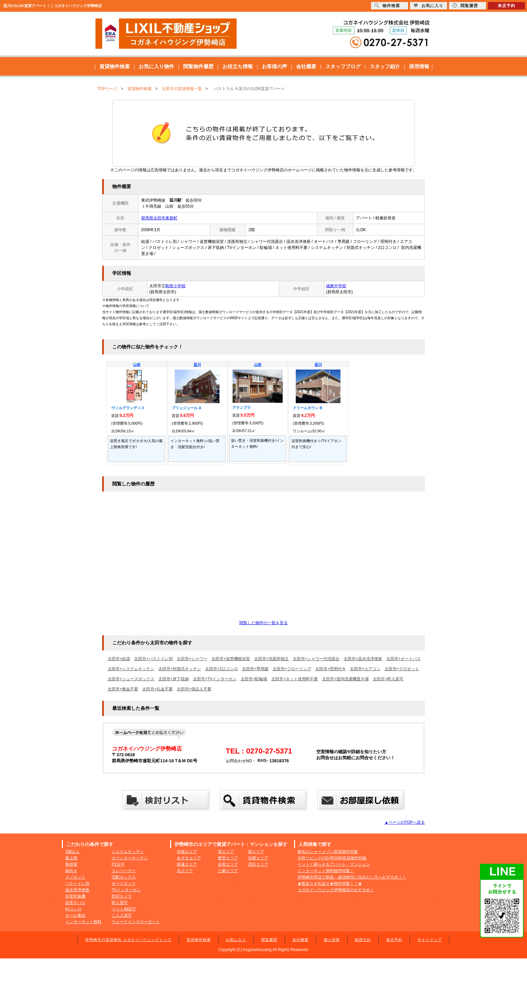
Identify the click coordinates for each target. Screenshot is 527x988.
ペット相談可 (124, 909)
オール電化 (75, 915)
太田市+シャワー (192, 658)
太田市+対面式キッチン (179, 669)
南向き (71, 870)
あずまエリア (189, 858)
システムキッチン (128, 851)
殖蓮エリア (187, 864)
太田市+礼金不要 (157, 689)
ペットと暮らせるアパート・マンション (333, 864)
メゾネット (75, 877)
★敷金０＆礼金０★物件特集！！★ (329, 883)
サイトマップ (429, 940)
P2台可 (118, 864)
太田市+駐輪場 (254, 679)
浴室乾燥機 (75, 896)
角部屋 (71, 864)
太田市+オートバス (403, 658)
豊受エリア (228, 858)
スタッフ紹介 (385, 66)
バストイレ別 (77, 883)
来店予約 (394, 940)
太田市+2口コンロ (221, 669)
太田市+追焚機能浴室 (230, 658)
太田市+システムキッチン (131, 669)
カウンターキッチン (130, 858)
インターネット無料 (83, 921)
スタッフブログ (343, 66)
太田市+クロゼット (401, 669)
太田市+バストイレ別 (153, 658)
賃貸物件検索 (114, 66)
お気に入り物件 (156, 66)
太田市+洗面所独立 (271, 658)
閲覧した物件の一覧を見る (263, 622)
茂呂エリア (258, 864)
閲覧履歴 (269, 940)
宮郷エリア (258, 858)
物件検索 (387, 5)
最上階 (71, 858)
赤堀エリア (187, 851)
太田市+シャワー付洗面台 (316, 658)
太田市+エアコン (365, 669)
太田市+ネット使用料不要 (294, 679)
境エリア (226, 851)
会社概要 (306, 66)
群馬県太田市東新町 (159, 218)
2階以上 (72, 851)
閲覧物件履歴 (198, 66)
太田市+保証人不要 (194, 689)
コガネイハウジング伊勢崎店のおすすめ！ (335, 890)
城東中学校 (336, 286)
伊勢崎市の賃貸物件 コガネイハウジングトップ (128, 940)
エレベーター (124, 870)
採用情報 (419, 66)
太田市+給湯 (119, 658)
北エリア (185, 870)
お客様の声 (274, 66)
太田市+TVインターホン (215, 679)
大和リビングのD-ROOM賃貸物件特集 (332, 858)
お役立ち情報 (237, 66)
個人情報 (332, 940)
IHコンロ (73, 909)
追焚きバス (75, 902)
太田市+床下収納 (173, 679)
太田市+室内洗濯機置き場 (345, 679)
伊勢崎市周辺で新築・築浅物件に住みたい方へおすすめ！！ (351, 877)
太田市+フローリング (292, 669)
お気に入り (236, 940)
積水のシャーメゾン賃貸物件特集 (327, 851)
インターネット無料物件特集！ (325, 870)
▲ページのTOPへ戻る (404, 822)
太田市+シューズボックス (131, 679)
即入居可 (120, 902)
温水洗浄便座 (77, 890)
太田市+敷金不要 (123, 689)
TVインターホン (126, 890)
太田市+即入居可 (388, 679)
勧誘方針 (363, 940)
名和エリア (228, 864)
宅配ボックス (124, 877)
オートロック (124, 883)
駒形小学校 (175, 286)
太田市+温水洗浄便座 (362, 658)
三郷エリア (228, 870)
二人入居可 (122, 915)
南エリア (256, 851)
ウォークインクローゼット (136, 921)
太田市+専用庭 (255, 669)
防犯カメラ (122, 896)
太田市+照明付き (330, 669)
